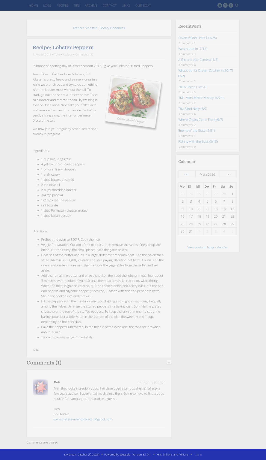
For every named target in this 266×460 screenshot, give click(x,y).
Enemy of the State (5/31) (196, 130)
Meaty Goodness (112, 28)
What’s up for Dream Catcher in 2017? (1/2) (205, 73)
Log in (198, 454)
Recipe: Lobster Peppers (63, 48)
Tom (57, 54)
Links (126, 5)
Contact (110, 5)
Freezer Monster (85, 28)
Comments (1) (84, 54)
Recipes (62, 5)
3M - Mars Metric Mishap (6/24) (200, 98)
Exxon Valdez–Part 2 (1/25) (197, 38)
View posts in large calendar (207, 247)
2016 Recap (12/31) (192, 87)
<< (186, 174)
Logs (47, 5)
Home (33, 5)
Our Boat (143, 5)
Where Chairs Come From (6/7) (200, 119)
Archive (91, 5)
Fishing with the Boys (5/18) (198, 141)
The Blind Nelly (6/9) (192, 108)
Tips (77, 5)
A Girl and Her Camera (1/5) (198, 59)
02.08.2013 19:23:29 (151, 383)
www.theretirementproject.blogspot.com (83, 419)
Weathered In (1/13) (192, 48)
